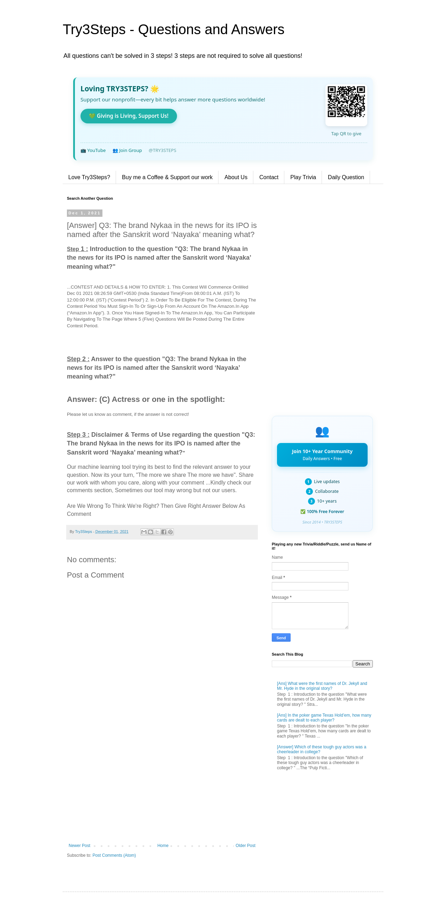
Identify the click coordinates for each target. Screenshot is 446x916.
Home (163, 845)
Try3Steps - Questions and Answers (174, 29)
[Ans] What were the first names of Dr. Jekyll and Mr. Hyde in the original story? (322, 686)
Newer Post (79, 845)
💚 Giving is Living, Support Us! (129, 115)
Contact (268, 177)
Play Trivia (303, 177)
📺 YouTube (93, 150)
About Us (235, 177)
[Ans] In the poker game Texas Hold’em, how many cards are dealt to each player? (324, 718)
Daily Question (346, 177)
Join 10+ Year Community (322, 454)
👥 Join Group (127, 150)
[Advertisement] (162, 785)
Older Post (245, 845)
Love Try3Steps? (89, 177)
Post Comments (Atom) (114, 855)
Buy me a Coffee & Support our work (167, 177)
